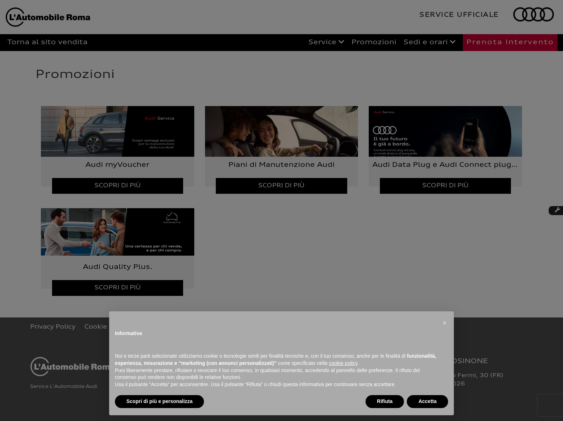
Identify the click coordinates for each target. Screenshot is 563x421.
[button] (444, 323)
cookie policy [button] (343, 363)
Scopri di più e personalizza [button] (159, 401)
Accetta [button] (427, 401)
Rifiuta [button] (385, 401)
